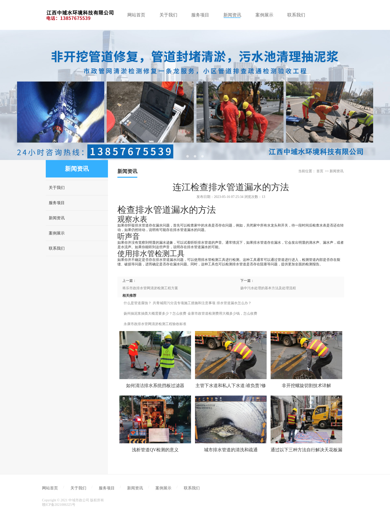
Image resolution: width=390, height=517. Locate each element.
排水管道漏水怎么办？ (234, 303)
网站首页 (50, 488)
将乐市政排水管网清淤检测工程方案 (150, 288)
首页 (319, 171)
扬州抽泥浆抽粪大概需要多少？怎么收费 (155, 313)
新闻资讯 (57, 218)
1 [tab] (187, 156)
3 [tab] (202, 156)
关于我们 (57, 187)
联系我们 (57, 248)
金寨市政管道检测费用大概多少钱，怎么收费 (222, 313)
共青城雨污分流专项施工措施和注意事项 (184, 303)
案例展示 (57, 233)
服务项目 (57, 203)
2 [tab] (195, 156)
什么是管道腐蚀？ (137, 303)
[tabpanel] (195, 95)
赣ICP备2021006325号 (58, 505)
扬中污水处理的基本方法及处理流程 (268, 288)
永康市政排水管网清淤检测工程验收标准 (155, 324)
